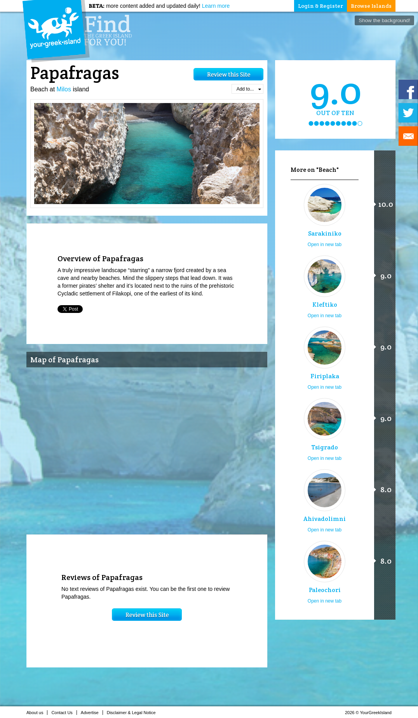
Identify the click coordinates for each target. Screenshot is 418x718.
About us (36, 712)
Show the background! (384, 20)
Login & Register (320, 5)
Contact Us (64, 712)
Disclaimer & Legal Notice (133, 712)
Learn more (216, 6)
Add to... (249, 89)
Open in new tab (324, 244)
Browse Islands (371, 5)
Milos (64, 89)
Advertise (92, 712)
